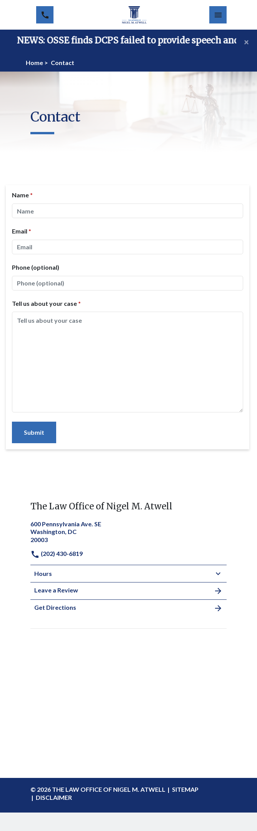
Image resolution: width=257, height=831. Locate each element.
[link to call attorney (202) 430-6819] (44, 14)
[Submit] (34, 432)
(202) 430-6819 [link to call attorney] (56, 553)
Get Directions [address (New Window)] (128, 608)
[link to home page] (134, 14)
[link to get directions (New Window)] (128, 531)
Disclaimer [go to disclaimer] (54, 797)
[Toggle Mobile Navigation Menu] (218, 14)
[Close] (246, 42)
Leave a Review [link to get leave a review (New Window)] (128, 591)
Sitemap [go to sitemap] (185, 789)
